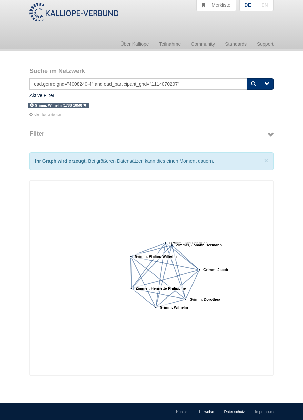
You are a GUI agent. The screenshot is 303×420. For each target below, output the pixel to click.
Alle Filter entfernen (45, 114)
